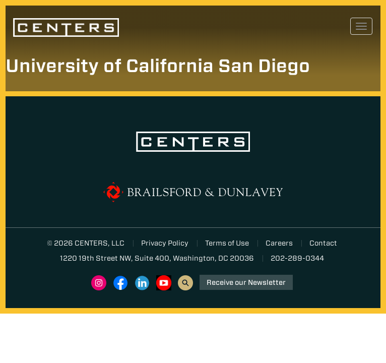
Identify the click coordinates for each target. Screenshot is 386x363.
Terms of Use (227, 243)
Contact (323, 243)
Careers (279, 243)
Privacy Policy (164, 243)
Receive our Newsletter (246, 282)
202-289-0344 (297, 258)
